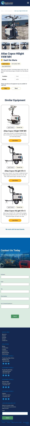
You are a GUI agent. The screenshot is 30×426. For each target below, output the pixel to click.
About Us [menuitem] (4, 334)
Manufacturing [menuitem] (5, 352)
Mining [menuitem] (3, 346)
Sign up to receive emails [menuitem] (8, 405)
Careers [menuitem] (4, 335)
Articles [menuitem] (4, 339)
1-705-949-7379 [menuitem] (6, 384)
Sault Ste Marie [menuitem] (5, 381)
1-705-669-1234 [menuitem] (6, 396)
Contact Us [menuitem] (4, 340)
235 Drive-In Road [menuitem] (6, 383)
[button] (7, 3)
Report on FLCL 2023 (16, 422)
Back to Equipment (8, 10)
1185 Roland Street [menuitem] (6, 371)
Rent (16, 88)
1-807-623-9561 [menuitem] (6, 361)
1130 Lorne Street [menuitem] (6, 395)
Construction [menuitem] (5, 347)
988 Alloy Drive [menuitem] (5, 359)
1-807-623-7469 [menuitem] (6, 373)
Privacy (3, 422)
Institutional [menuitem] (5, 351)
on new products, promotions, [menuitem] (9, 407)
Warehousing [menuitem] (5, 354)
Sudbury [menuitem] (4, 393)
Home (2, 10)
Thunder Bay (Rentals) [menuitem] (7, 370)
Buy (5, 88)
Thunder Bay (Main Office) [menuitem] (8, 358)
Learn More (15, 140)
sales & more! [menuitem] (5, 408)
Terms (8, 422)
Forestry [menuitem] (4, 349)
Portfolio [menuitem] (4, 337)
